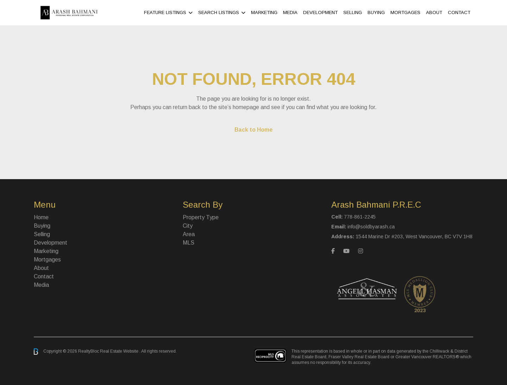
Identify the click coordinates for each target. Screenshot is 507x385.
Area (189, 234)
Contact (459, 12)
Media (290, 12)
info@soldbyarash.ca (371, 226)
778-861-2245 (360, 217)
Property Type (201, 217)
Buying (376, 12)
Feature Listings (165, 12)
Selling (352, 12)
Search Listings (218, 12)
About (434, 12)
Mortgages (405, 12)
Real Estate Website (119, 351)
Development (320, 12)
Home (41, 217)
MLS (188, 243)
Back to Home (253, 130)
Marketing (264, 12)
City (188, 226)
